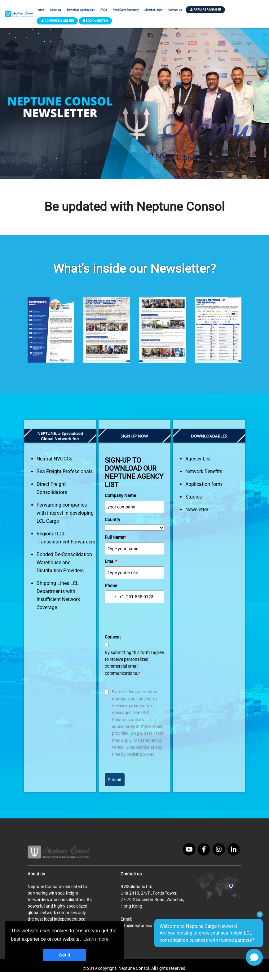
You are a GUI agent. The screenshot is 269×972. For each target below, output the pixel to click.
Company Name (120, 495)
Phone (111, 585)
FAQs (103, 9)
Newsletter (196, 509)
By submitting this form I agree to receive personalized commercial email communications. (134, 663)
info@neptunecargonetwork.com (152, 925)
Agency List (198, 459)
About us (55, 9)
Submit (114, 779)
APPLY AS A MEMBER (205, 9)
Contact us (175, 9)
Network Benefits (203, 471)
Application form (203, 484)
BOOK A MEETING (95, 20)
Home (40, 9)
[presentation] (152, 618)
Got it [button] (64, 954)
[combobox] (114, 597)
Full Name (115, 537)
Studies (193, 497)
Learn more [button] (96, 939)
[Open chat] (254, 957)
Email (111, 561)
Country (112, 519)
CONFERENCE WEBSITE (57, 20)
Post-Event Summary (126, 9)
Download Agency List (81, 9)
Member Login (153, 9)
